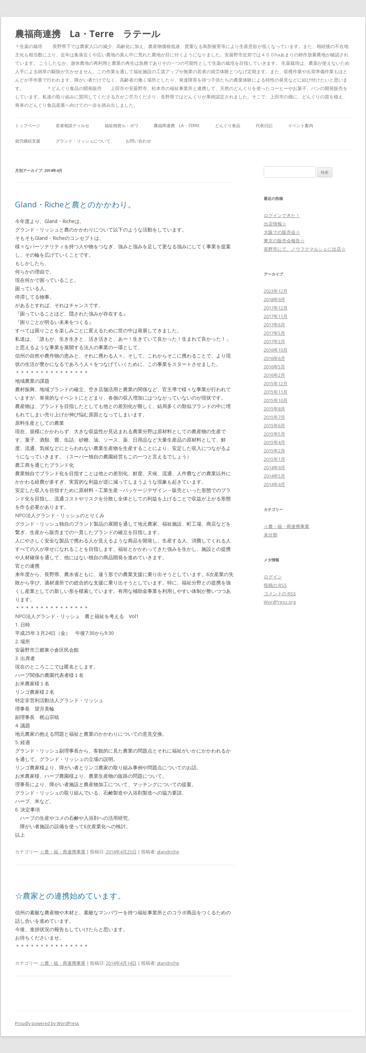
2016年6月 (274, 358)
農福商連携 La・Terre (177, 126)
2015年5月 (274, 434)
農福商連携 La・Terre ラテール (87, 33)
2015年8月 (274, 409)
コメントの (280, 593)
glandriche (168, 851)
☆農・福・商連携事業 (62, 851)
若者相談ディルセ (72, 126)
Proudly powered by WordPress (47, 1023)
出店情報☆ (275, 224)
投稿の (275, 585)
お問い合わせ (138, 141)
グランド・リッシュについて (83, 141)
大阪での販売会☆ (282, 232)
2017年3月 (274, 341)
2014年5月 (274, 476)
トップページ (27, 126)
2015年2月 (274, 451)
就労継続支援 (27, 141)
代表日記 (264, 126)
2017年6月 (274, 324)
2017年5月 (274, 333)
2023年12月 (276, 291)
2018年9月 (274, 299)
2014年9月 (274, 467)
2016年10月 (276, 350)
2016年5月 (274, 366)
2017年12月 (276, 308)
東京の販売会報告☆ (284, 240)
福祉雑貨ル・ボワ (121, 126)
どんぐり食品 (227, 126)
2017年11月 (276, 316)
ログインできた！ (282, 215)
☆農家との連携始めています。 (70, 895)
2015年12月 (276, 383)
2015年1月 (274, 459)
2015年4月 (274, 442)
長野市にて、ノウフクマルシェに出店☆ (305, 249)
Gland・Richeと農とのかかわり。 (75, 204)
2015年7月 (274, 417)
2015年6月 (274, 425)
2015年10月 (276, 400)
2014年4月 (274, 484)
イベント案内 (300, 126)
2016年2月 (274, 375)
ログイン (273, 577)
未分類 (270, 535)
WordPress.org (280, 602)
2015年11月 (276, 392)
